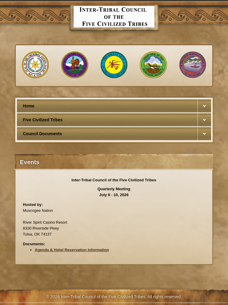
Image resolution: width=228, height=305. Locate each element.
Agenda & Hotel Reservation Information (72, 250)
